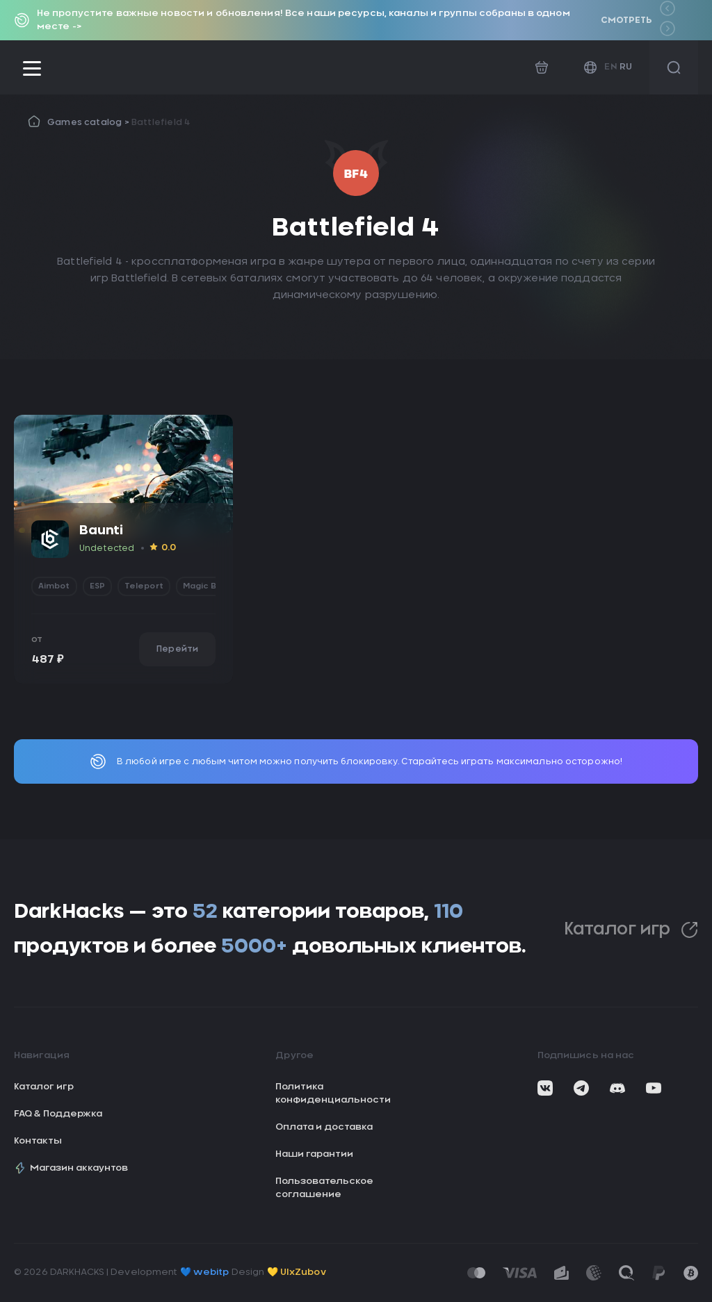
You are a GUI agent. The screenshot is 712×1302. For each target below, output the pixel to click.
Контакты (38, 1141)
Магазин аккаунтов (71, 1168)
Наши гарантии (314, 1154)
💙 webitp (204, 1272)
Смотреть (626, 20)
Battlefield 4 (161, 122)
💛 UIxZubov (296, 1272)
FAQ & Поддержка (58, 1114)
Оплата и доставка (324, 1127)
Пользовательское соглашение (324, 1188)
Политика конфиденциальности (333, 1093)
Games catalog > (89, 122)
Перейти (177, 649)
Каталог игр (631, 930)
